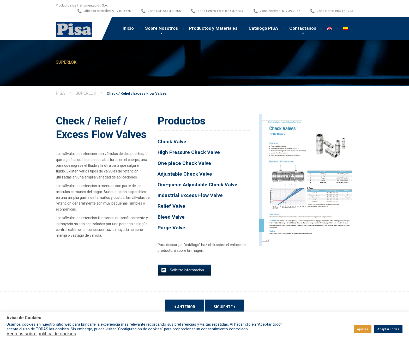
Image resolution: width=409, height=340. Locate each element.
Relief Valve (171, 206)
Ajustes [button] (362, 329)
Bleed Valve (171, 217)
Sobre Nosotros (161, 28)
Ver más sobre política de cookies (41, 333)
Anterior (184, 307)
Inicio (128, 28)
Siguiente (225, 307)
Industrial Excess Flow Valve (190, 195)
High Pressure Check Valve (189, 152)
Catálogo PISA (263, 28)
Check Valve (172, 142)
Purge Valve (171, 228)
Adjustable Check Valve (185, 174)
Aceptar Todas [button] (388, 329)
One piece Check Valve (186, 163)
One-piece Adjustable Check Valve (198, 185)
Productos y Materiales (213, 28)
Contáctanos (302, 28)
